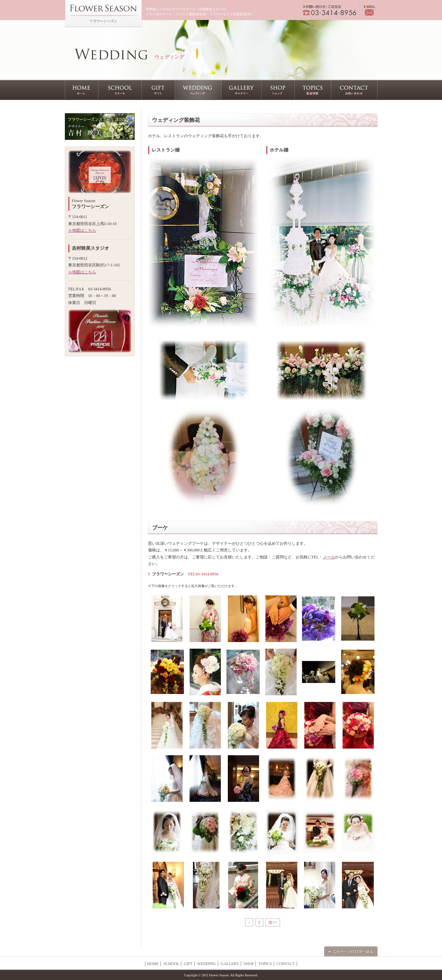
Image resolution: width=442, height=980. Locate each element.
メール (329, 557)
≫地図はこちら (82, 230)
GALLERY (230, 963)
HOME (153, 963)
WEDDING (206, 963)
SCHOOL (171, 963)
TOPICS (265, 963)
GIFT (188, 963)
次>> (272, 922)
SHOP (248, 963)
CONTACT (285, 963)
